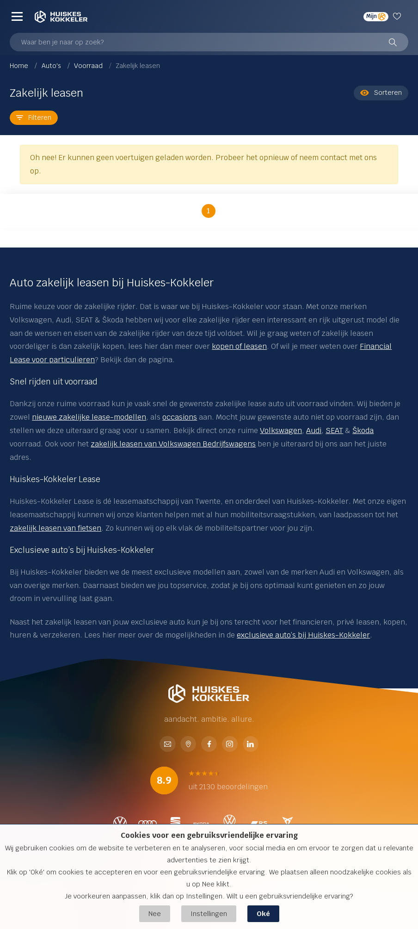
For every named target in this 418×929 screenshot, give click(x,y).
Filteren (33, 117)
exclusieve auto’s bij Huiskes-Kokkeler (303, 635)
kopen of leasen (239, 346)
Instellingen (209, 913)
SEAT (334, 430)
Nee (154, 913)
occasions (179, 417)
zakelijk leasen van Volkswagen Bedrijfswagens (173, 444)
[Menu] (17, 16)
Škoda (363, 430)
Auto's (52, 66)
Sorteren (381, 92)
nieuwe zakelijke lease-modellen (89, 417)
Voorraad (89, 66)
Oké (263, 913)
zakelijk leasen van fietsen (55, 528)
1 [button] (208, 211)
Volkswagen (281, 430)
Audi (313, 430)
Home (20, 66)
